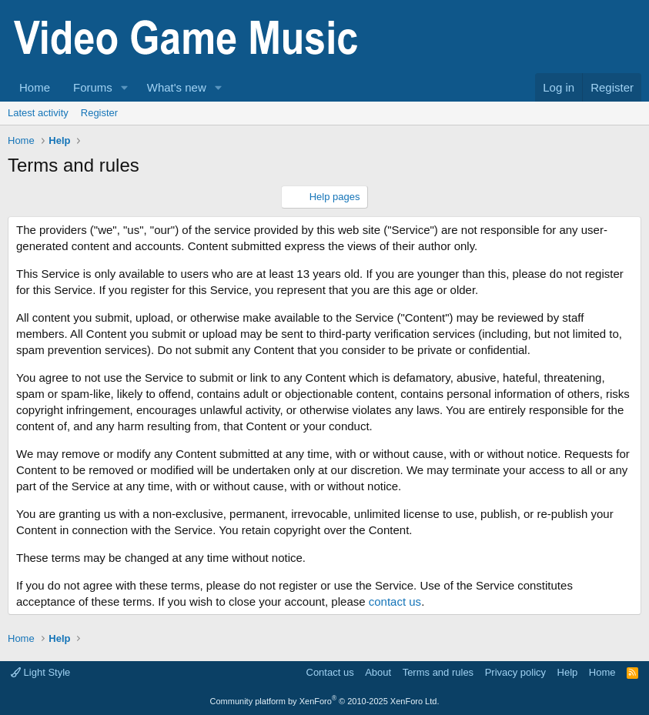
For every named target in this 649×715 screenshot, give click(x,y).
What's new (176, 87)
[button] (124, 87)
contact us (395, 601)
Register (99, 113)
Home (34, 87)
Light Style (40, 672)
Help (567, 672)
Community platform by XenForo (325, 701)
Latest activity (38, 113)
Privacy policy (515, 672)
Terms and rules (438, 672)
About (378, 672)
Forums (92, 87)
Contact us (330, 672)
